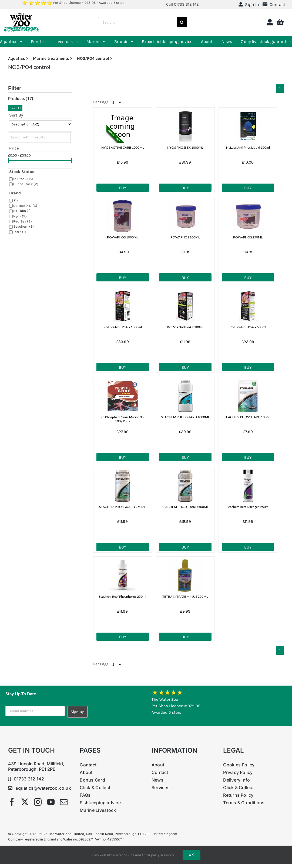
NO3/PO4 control (93, 58)
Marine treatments (51, 58)
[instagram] (38, 802)
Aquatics (16, 58)
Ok (191, 855)
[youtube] (51, 802)
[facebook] (12, 802)
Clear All (15, 108)
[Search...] (137, 22)
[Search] (182, 22)
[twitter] (25, 802)
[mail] (64, 802)
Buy (122, 187)
